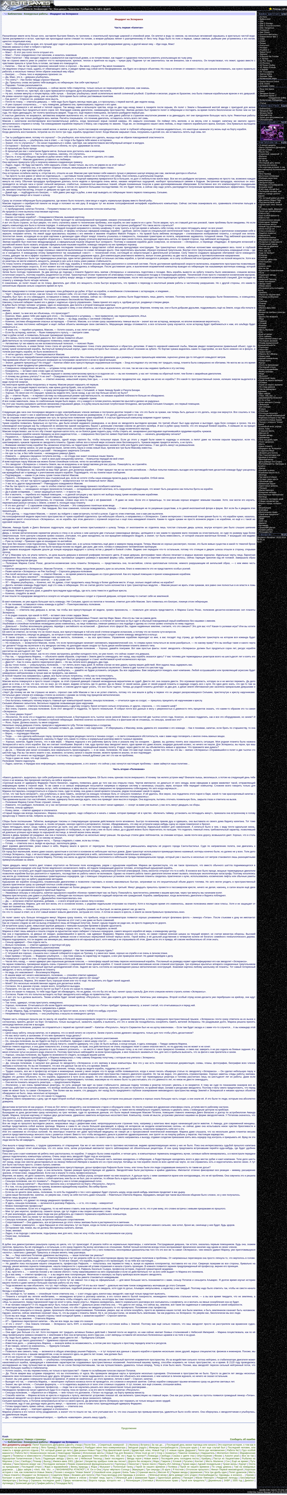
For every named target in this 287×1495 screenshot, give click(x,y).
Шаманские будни (145, 1477)
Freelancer (264, 30)
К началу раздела (12, 1439)
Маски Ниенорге (204, 1477)
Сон (16, 1461)
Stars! (262, 91)
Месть (252, 1472)
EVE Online (265, 84)
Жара (94, 1466)
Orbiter (263, 41)
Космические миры (268, 78)
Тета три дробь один (215, 1472)
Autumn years (232, 1455)
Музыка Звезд (266, 113)
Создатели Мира (60, 1475)
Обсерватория (266, 119)
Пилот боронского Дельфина (48, 1444)
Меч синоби (100, 1455)
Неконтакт (134, 1464)
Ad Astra (263, 17)
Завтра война (266, 74)
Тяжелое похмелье (188, 1453)
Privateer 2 (264, 50)
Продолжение (128, 1428)
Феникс (218, 1455)
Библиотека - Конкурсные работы (28, 13)
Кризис (250, 1475)
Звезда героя (134, 1458)
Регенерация (133, 1480)
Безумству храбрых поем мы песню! (105, 1461)
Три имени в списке (75, 1477)
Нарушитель (208, 1453)
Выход (47, 1461)
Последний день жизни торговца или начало (191, 1444)
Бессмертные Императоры (271, 494)
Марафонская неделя (269, 240)
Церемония (196, 1472)
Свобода (165, 1455)
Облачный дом (123, 1477)
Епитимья (147, 1480)
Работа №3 (21, 1453)
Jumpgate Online (267, 86)
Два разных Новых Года (87, 1450)
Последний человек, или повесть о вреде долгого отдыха (269, 193)
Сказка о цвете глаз (183, 1455)
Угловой (176, 1461)
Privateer (264, 48)
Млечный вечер (158, 1475)
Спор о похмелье (166, 1453)
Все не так (248, 1455)
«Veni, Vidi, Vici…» (44, 1469)
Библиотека (265, 108)
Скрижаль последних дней (46, 1480)
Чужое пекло (149, 1464)
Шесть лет (72, 1458)
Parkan (263, 43)
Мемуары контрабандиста (163, 1447)
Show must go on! (144, 1453)
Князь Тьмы (128, 1472)
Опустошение (204, 1455)
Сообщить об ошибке (242, 1439)
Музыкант (105, 1466)
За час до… (158, 1444)
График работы (45, 1483)
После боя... (90, 1444)
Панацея (188, 1477)
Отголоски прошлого (197, 1469)
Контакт (199, 1461)
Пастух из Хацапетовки (226, 1458)
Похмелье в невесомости (27, 1455)
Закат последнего (114, 1458)
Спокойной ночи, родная (106, 1472)
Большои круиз (188, 1447)
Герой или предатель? (193, 1480)
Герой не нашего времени (150, 1466)
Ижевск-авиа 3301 (63, 1461)
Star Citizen (265, 32)
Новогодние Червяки (69, 1453)
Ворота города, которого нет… (106, 1480)
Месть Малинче (214, 1461)
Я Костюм (178, 1469)
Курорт (243, 1464)
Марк (156, 1461)
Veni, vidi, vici (117, 1455)
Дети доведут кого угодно (183, 1475)
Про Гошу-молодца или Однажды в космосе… (121, 1475)
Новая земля (151, 1458)
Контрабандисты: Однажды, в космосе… (221, 1475)
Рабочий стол (266, 115)
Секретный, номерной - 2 (113, 1444)
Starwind (263, 54)
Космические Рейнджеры (271, 100)
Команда (153, 1455)
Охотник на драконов (80, 1455)
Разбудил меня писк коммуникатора (105, 1447)
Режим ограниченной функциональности (90, 1464)
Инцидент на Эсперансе (35, 1475)
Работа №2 (233, 1450)
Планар (37, 1461)
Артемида (7, 1483)
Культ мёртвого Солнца (116, 1469)
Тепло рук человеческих (211, 1450)
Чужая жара (189, 1464)
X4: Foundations (267, 72)
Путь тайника (265, 336)
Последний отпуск (31, 1466)
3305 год (237, 1480)
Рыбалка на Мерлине (269, 297)
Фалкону (134, 1444)
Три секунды (153, 1469)
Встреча (145, 1444)
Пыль (38, 1458)
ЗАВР (227, 1480)
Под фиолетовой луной (116, 1450)
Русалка (188, 1461)
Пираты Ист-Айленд (169, 1464)
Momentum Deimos (227, 1453)
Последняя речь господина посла (180, 1458)
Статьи (263, 103)
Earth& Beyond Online (269, 81)
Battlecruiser (265, 19)
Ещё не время (240, 1461)
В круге (166, 1469)
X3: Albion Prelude (268, 67)
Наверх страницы (35, 1439)
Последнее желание (54, 1464)
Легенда (56, 1477)
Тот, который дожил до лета (56, 1450)
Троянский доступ (25, 1483)
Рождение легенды (227, 1477)
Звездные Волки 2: (272, 96)
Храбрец (206, 1458)
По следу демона (222, 1466)
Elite (262, 21)
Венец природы (79, 1466)
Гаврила (165, 1461)
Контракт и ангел (12, 1477)
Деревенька (214, 1480)
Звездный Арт (266, 111)
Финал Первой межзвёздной (227, 1469)
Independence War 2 (269, 37)
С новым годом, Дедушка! (181, 1450)
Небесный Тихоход (91, 1458)
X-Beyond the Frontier (269, 56)
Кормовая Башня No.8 (37, 1477)
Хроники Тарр (266, 76)
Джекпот (249, 1480)
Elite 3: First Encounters (270, 26)
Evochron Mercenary (269, 34)
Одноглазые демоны (169, 1477)
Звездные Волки (267, 93)
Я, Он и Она (94, 1469)
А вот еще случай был (212, 1447)
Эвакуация (138, 1469)
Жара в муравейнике (56, 1466)
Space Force (265, 52)
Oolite (262, 39)
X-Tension (264, 58)
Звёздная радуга (137, 1447)
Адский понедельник (209, 1464)
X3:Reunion (265, 63)
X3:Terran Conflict (267, 65)
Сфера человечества (75, 1480)
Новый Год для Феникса (119, 1453)
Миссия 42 (163, 1472)
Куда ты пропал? (136, 1455)
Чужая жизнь (230, 1464)
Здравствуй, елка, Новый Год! (148, 1450)
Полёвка (172, 1466)
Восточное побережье (70, 1447)
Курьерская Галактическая (17, 1458)
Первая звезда (180, 1472)
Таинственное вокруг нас (27, 1464)
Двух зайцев (24, 1469)
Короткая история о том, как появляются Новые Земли (271, 419)
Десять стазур (74, 1444)
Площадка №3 (64, 1483)
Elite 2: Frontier (266, 23)
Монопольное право (167, 1480)
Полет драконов (238, 1472)
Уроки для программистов (271, 117)
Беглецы (23, 1480)
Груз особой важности (269, 215)
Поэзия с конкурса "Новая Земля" (72, 1472)
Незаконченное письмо (42, 1453)
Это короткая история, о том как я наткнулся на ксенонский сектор (272, 169)
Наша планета (12, 1475)
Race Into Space (267, 89)
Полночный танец (123, 1466)
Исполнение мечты (93, 1453)
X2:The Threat (266, 61)
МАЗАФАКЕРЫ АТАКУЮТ (70, 1469)
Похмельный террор (54, 1455)
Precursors (264, 45)
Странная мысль (146, 1472)
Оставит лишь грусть (101, 1477)
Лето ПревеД (48, 1447)
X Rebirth (264, 69)
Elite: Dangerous (267, 28)
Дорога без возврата (139, 1461)
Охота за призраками (268, 365)
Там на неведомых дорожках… (267, 390)
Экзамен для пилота (82, 1475)
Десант (79, 1461)
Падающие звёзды (53, 1458)
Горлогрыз (120, 1464)
